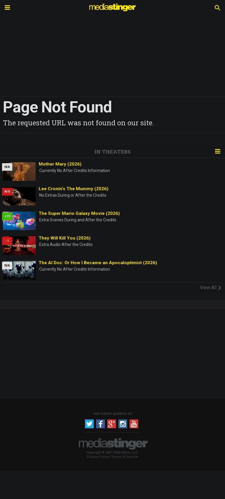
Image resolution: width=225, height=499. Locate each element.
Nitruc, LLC (129, 452)
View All (211, 287)
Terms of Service (124, 457)
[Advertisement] (112, 353)
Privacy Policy (98, 457)
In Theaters (112, 151)
